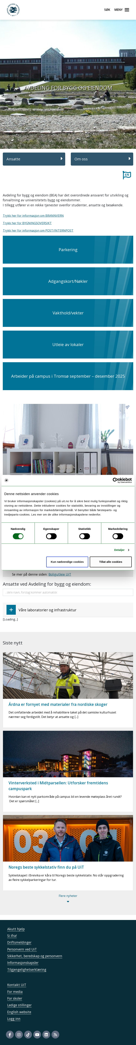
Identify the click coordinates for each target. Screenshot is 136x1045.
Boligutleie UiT (59, 574)
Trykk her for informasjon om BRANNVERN (33, 216)
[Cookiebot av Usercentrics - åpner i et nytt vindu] (115, 480)
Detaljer (119, 550)
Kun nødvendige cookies (67, 561)
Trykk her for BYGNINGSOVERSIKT (27, 223)
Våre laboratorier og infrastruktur (41, 610)
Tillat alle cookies (110, 561)
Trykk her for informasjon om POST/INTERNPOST (38, 230)
